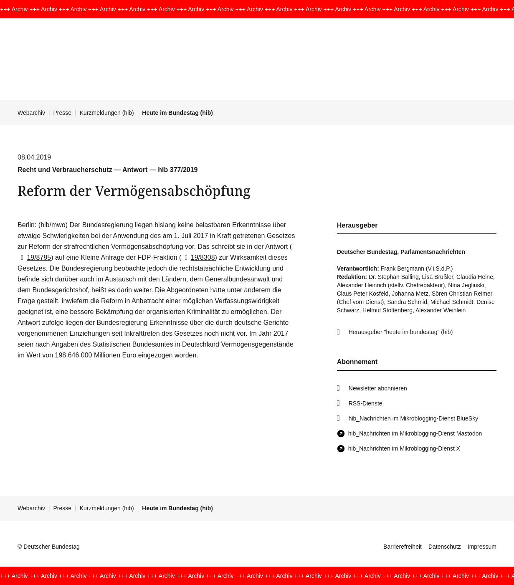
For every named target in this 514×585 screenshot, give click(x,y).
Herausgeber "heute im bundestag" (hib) (401, 332)
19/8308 (198, 257)
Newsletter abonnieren (378, 388)
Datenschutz (444, 546)
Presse (62, 112)
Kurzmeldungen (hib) (107, 112)
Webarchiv (31, 112)
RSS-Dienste (365, 403)
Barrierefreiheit (402, 546)
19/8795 (34, 257)
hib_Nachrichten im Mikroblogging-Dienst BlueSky (413, 418)
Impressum (482, 546)
